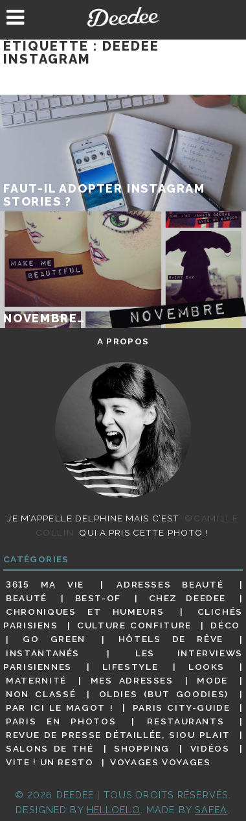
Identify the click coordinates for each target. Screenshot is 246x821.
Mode (212, 680)
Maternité (36, 680)
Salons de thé (49, 748)
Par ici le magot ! (59, 707)
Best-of (98, 598)
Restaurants (185, 721)
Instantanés (43, 653)
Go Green (54, 639)
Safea (211, 809)
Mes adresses (132, 680)
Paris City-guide (181, 707)
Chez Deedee (187, 598)
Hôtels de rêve (170, 639)
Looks (206, 666)
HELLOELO (113, 809)
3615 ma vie (45, 584)
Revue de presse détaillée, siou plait (118, 735)
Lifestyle (130, 666)
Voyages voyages (160, 762)
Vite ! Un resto (49, 762)
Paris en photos (61, 721)
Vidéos (210, 748)
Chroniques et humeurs (85, 611)
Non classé (41, 694)
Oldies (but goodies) (164, 694)
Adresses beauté (170, 584)
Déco (225, 625)
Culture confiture (134, 625)
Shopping (142, 748)
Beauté (26, 598)
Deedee (123, 17)
